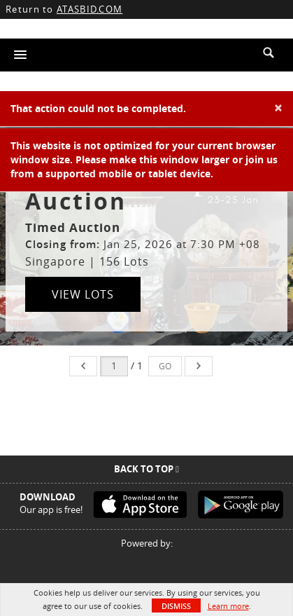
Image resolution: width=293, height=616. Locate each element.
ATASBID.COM (89, 9)
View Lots (83, 294)
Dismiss (176, 606)
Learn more (228, 606)
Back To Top (146, 469)
